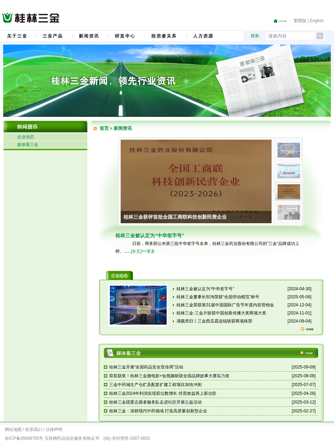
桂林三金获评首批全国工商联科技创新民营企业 (175, 217)
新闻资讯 (123, 128)
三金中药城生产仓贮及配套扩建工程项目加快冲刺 (155, 384)
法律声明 (54, 429)
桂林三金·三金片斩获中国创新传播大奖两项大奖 (221, 313)
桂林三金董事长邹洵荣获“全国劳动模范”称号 (217, 296)
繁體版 (300, 20)
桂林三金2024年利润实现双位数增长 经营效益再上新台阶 (162, 393)
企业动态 (25, 136)
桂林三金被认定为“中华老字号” (205, 288)
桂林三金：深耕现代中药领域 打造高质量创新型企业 (158, 411)
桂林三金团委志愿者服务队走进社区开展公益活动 (155, 402)
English (316, 20)
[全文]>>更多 (143, 251)
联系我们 (33, 429)
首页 (104, 128)
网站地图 (13, 429)
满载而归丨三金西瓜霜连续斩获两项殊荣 (214, 321)
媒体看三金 (27, 144)
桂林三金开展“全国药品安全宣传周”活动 (146, 367)
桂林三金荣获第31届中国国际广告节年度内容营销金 (225, 305)
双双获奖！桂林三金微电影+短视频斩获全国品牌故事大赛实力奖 (169, 375)
